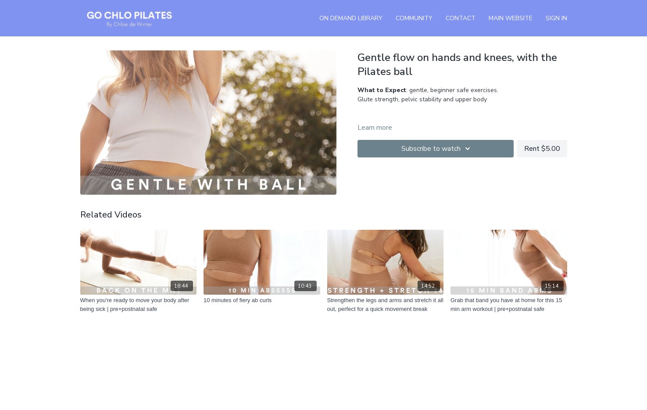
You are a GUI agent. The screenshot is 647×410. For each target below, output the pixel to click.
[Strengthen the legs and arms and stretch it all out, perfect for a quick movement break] (385, 304)
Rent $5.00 (542, 148)
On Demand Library (350, 18)
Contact (460, 18)
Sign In (556, 18)
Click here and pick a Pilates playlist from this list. (447, 118)
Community (414, 18)
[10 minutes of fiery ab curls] (262, 300)
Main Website (511, 18)
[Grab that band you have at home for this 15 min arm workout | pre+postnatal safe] (508, 304)
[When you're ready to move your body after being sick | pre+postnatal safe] (138, 304)
